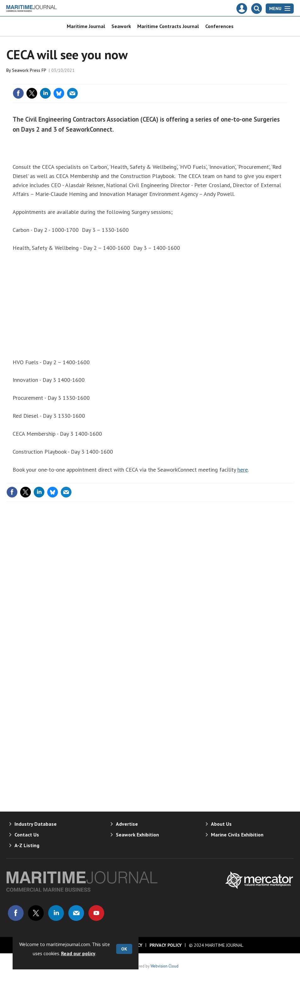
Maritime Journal (86, 26)
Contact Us (26, 834)
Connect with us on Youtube (96, 913)
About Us (221, 824)
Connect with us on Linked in (56, 913)
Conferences (219, 26)
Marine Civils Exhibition (237, 834)
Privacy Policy (166, 945)
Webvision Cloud (164, 965)
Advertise (127, 824)
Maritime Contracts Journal (168, 26)
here (242, 469)
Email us (76, 913)
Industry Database (35, 824)
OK (124, 949)
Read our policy (78, 953)
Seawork (121, 26)
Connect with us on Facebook (16, 913)
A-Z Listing (26, 845)
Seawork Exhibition (137, 834)
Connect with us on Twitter (36, 913)
